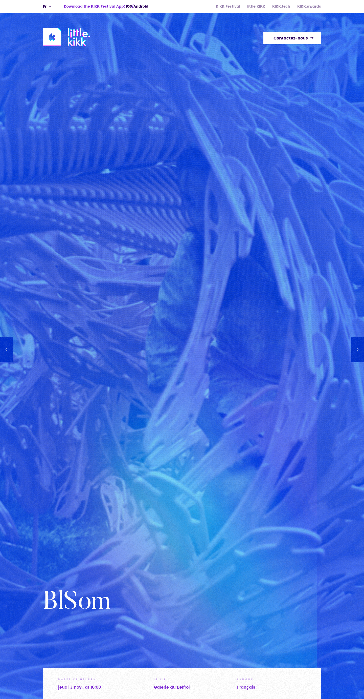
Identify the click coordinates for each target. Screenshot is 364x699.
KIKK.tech (281, 6)
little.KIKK (256, 6)
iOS (129, 6)
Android (140, 6)
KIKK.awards (309, 6)
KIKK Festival (228, 6)
